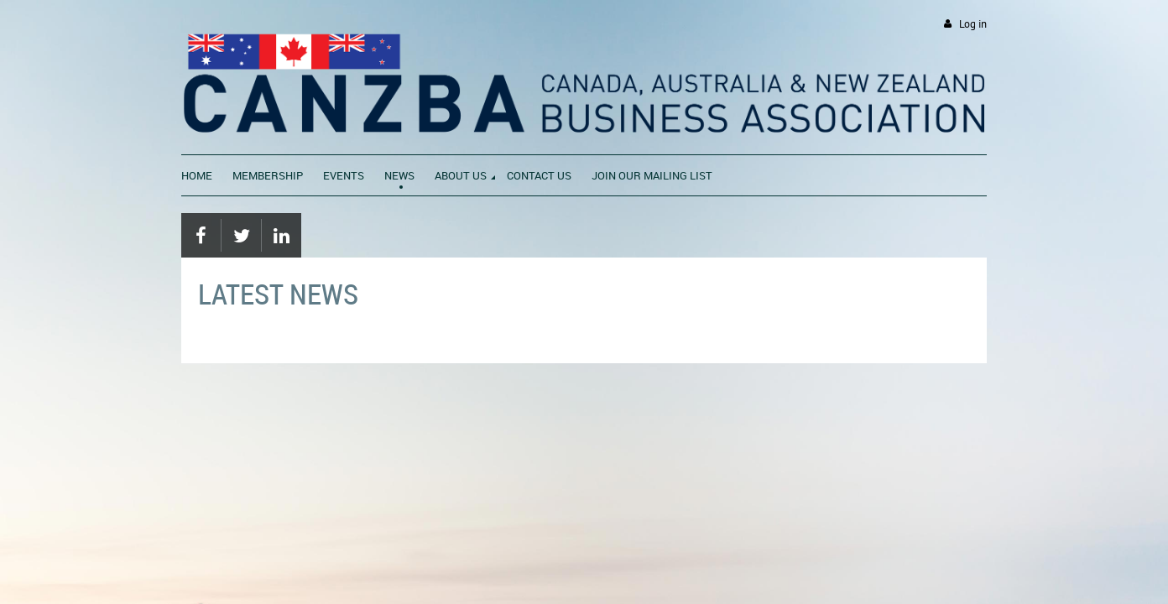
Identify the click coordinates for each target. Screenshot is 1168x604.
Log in (973, 24)
